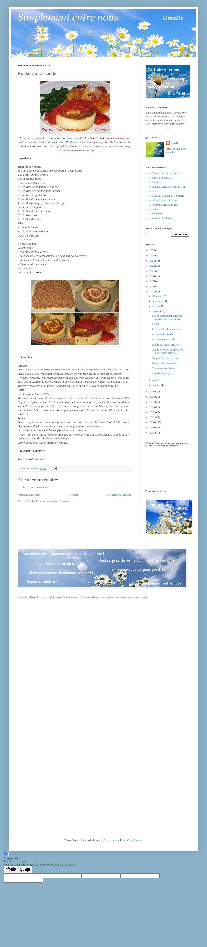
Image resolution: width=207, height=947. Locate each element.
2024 (152, 255)
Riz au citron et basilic (164, 339)
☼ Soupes (154, 209)
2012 (152, 412)
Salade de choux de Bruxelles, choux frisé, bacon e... (168, 351)
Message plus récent (29, 494)
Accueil (74, 494)
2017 (152, 291)
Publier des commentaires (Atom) (50, 501)
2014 (152, 401)
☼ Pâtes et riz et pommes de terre (166, 195)
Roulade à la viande (162, 334)
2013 (152, 406)
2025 (152, 250)
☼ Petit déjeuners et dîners (163, 200)
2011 (152, 417)
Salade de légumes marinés (166, 344)
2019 (152, 281)
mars (155, 379)
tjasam (115, 840)
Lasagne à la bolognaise (164, 363)
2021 (152, 271)
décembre (158, 296)
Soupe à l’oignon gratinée (165, 358)
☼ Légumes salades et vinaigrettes (167, 186)
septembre (158, 311)
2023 (152, 260)
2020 (152, 276)
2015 (152, 396)
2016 (152, 391)
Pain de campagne (161, 373)
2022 (152, 265)
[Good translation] (11, 869)
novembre (158, 301)
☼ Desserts (155, 182)
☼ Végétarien (156, 213)
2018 (152, 286)
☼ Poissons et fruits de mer (163, 204)
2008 (152, 432)
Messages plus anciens (119, 494)
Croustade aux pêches (163, 368)
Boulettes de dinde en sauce (166, 329)
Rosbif (155, 324)
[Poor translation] (25, 869)
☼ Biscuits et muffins (160, 177)
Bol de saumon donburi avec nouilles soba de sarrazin (167, 317)
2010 (152, 422)
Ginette (175, 143)
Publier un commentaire (35, 487)
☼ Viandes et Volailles (161, 218)
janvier (157, 385)
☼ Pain (152, 191)
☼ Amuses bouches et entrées (164, 173)
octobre (157, 306)
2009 (152, 427)
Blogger (138, 840)
